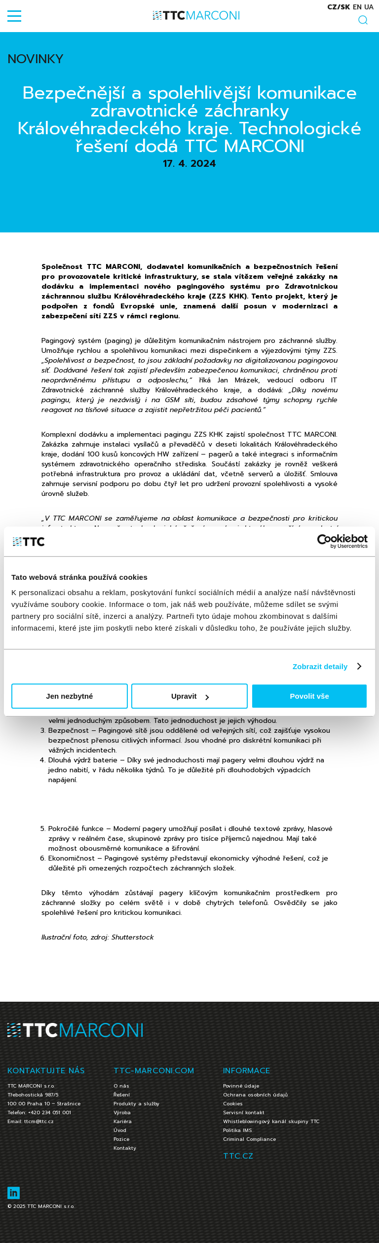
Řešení (122, 1094)
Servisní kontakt (244, 1112)
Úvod (120, 1130)
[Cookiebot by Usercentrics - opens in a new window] (324, 541)
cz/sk (338, 7)
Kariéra (123, 1121)
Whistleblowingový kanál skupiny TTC (271, 1121)
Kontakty (125, 1148)
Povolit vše (309, 696)
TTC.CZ (238, 1156)
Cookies (233, 1103)
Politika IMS (237, 1130)
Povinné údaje (241, 1086)
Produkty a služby (136, 1103)
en (357, 7)
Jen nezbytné (69, 696)
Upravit (190, 696)
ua (369, 7)
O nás (121, 1086)
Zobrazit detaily (320, 666)
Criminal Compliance (249, 1139)
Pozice (121, 1139)
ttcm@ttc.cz (39, 1121)
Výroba (122, 1112)
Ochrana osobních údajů (255, 1094)
